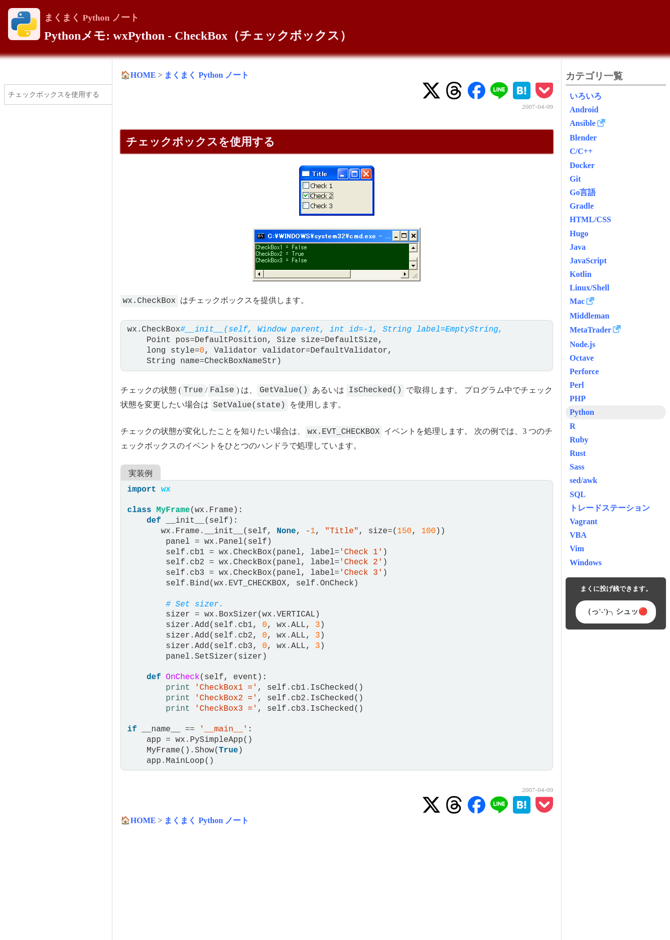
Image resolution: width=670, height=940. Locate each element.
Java (578, 247)
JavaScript (588, 260)
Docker (582, 165)
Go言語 (583, 192)
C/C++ (581, 151)
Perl (577, 385)
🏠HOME (138, 75)
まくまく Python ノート (91, 18)
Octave (582, 358)
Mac (577, 301)
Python (582, 412)
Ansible (583, 123)
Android (584, 109)
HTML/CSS (590, 219)
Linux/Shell (589, 287)
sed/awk (583, 480)
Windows (586, 562)
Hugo (579, 233)
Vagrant (583, 521)
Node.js (582, 344)
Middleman (589, 315)
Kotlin (581, 274)
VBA (578, 535)
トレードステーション (610, 508)
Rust (578, 453)
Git (575, 179)
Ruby (579, 439)
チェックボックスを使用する (53, 94)
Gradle (582, 206)
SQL (578, 494)
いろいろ (586, 96)
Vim (577, 548)
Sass (577, 466)
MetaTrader (590, 330)
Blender (583, 137)
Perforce (584, 371)
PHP (578, 398)
